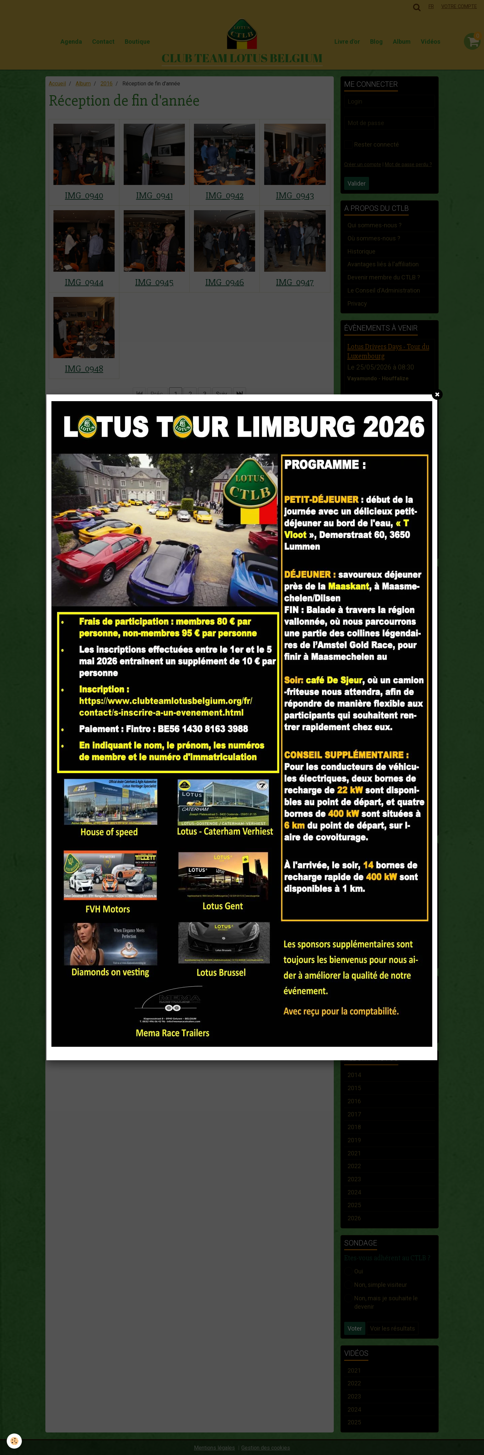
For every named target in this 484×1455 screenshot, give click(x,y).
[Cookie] (14, 1441)
